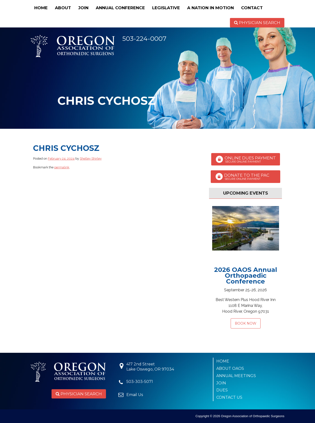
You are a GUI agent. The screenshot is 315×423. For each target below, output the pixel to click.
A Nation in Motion (210, 7)
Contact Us (229, 397)
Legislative (166, 7)
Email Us (134, 394)
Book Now (245, 323)
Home (41, 7)
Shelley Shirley (91, 158)
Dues (222, 390)
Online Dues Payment (245, 159)
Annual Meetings (236, 375)
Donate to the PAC (245, 177)
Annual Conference (120, 7)
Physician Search (257, 22)
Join (83, 7)
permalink (61, 167)
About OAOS (230, 368)
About (63, 7)
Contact (252, 7)
